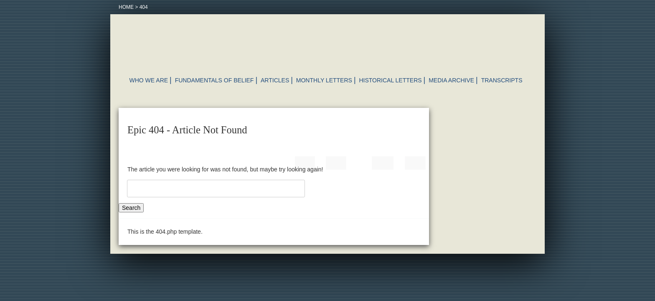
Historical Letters (390, 80)
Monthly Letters (324, 80)
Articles (275, 80)
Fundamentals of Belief (214, 80)
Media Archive (451, 80)
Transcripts (502, 80)
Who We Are (148, 80)
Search (131, 207)
